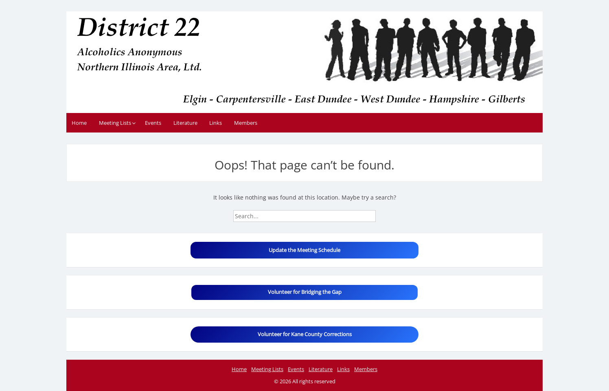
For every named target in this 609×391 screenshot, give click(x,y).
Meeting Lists (115, 122)
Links (215, 122)
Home (79, 122)
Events (153, 122)
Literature (185, 122)
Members (245, 122)
